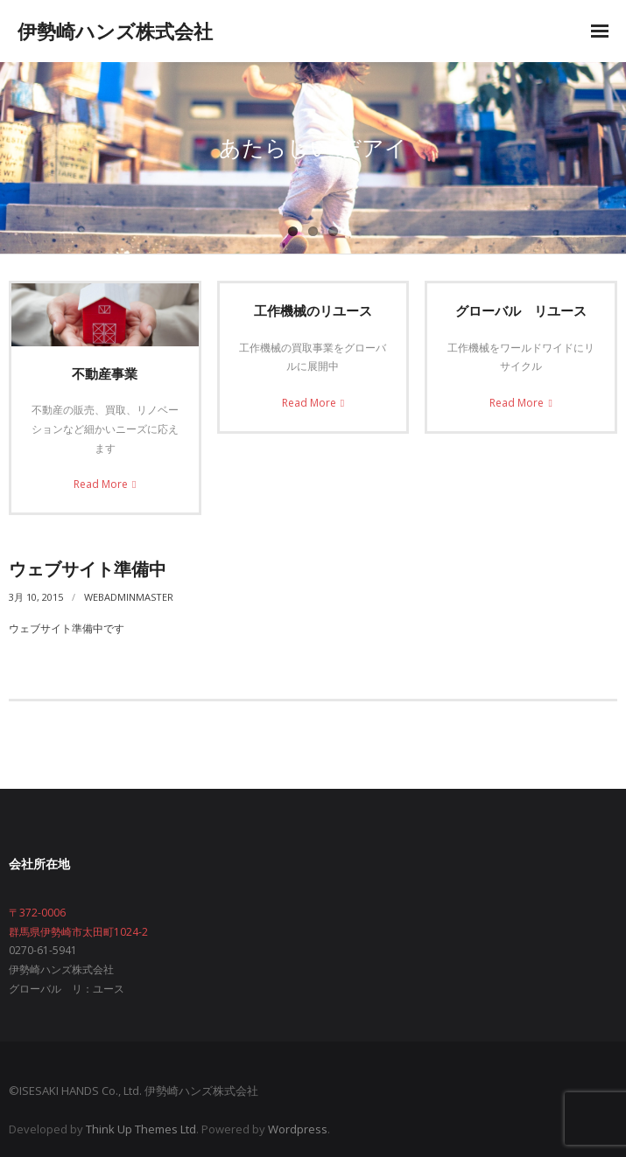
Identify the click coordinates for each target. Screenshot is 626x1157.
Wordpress (297, 1129)
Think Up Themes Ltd (141, 1129)
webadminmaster (128, 596)
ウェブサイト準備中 (87, 569)
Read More (101, 484)
